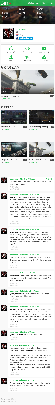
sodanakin (21, 29)
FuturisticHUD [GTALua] (29, 195)
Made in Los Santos (8, 401)
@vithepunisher (16, 335)
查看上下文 (14, 187)
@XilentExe (14, 276)
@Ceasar (13, 309)
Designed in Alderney (9, 399)
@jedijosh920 (15, 294)
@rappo (29, 350)
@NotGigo (14, 232)
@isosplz (13, 197)
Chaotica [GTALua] (27, 179)
